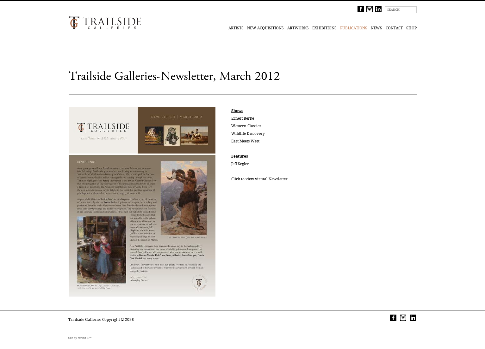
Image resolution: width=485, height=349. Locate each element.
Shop (411, 28)
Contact (394, 28)
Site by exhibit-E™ (80, 338)
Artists (236, 28)
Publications (353, 28)
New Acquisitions (265, 28)
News (376, 28)
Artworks (298, 28)
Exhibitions (324, 28)
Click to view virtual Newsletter (259, 179)
